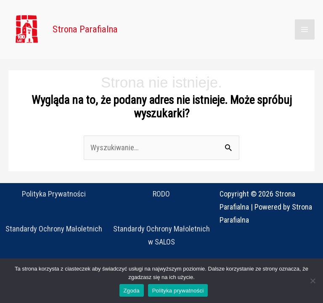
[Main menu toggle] (305, 29)
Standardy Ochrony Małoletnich (53, 228)
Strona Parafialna (85, 29)
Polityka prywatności (178, 290)
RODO (161, 193)
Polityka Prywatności (54, 193)
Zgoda (132, 290)
